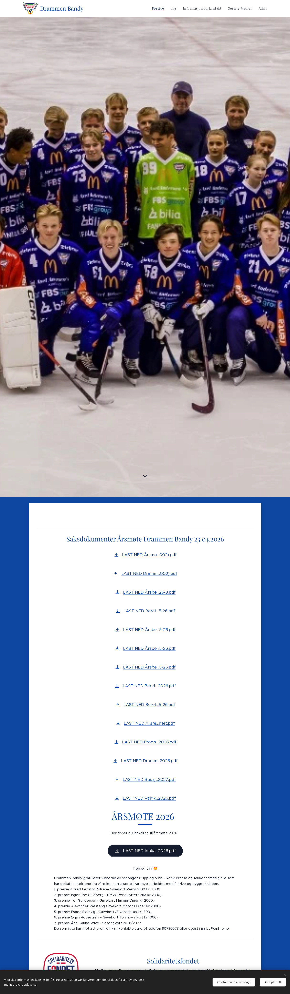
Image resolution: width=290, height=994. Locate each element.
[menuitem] (159, 8)
